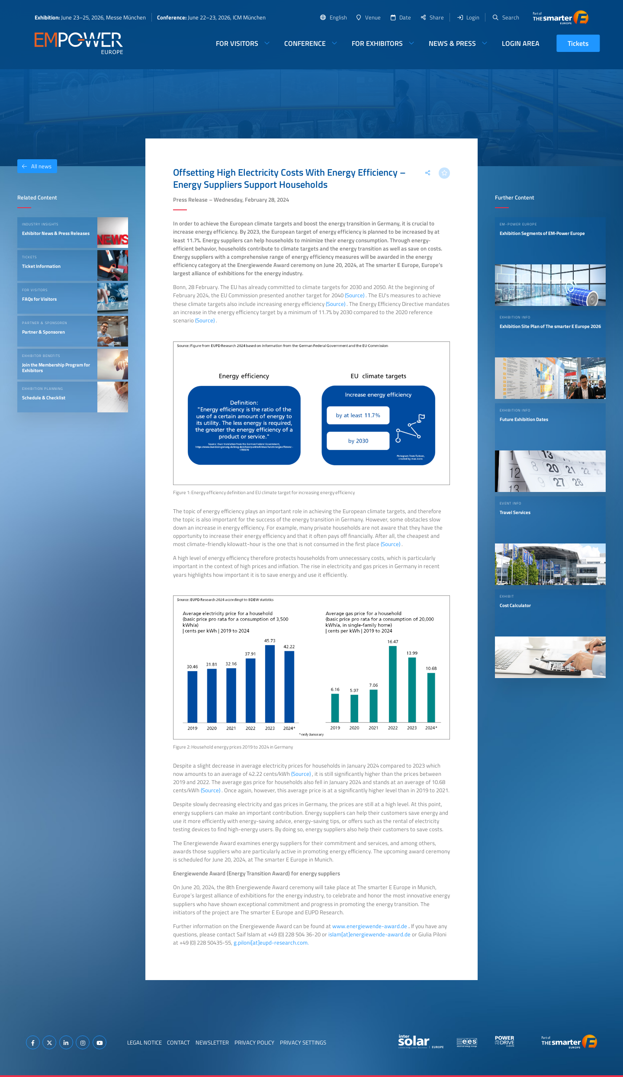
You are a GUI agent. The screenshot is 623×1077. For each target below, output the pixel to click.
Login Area (521, 43)
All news (34, 166)
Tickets (578, 43)
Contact (178, 1042)
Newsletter (212, 1042)
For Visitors (237, 43)
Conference (305, 43)
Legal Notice (144, 1042)
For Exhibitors (377, 43)
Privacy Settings (303, 1042)
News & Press (452, 43)
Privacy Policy (254, 1042)
